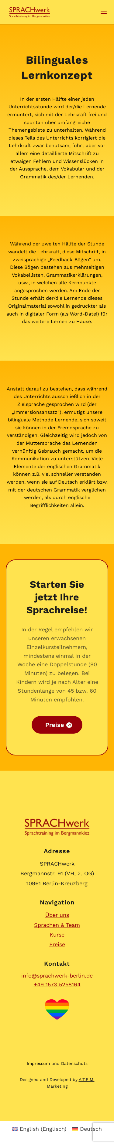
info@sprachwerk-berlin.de (57, 975)
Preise (57, 944)
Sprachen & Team (57, 925)
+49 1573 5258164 (57, 984)
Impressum (38, 1063)
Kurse (57, 934)
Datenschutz (74, 1063)
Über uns (57, 915)
